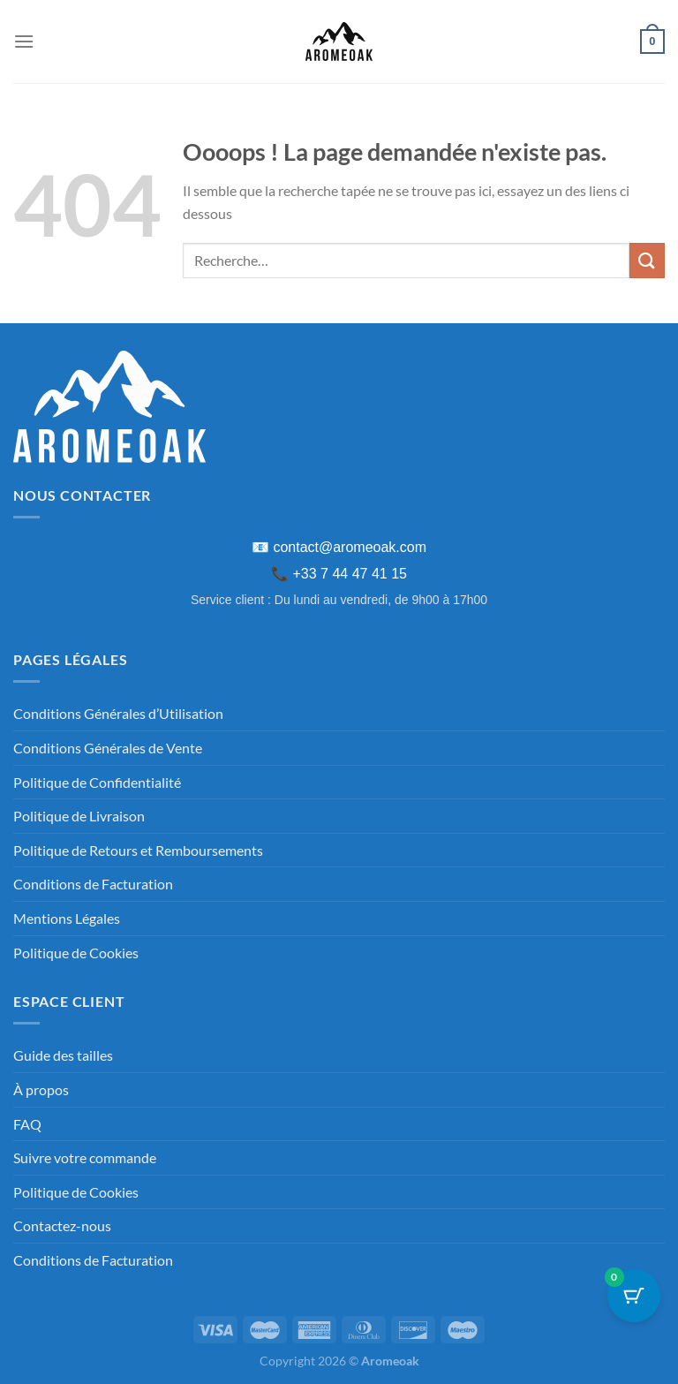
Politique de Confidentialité (97, 782)
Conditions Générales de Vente (107, 747)
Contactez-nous (62, 1225)
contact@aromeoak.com (349, 547)
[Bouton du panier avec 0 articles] (633, 1295)
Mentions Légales (66, 918)
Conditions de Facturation (93, 883)
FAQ (27, 1124)
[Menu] (23, 41)
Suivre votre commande (84, 1157)
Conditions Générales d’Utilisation (118, 713)
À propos (41, 1089)
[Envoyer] (647, 260)
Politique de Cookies (76, 952)
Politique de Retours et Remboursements (138, 850)
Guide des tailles (63, 1055)
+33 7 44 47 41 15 (350, 573)
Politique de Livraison (79, 815)
